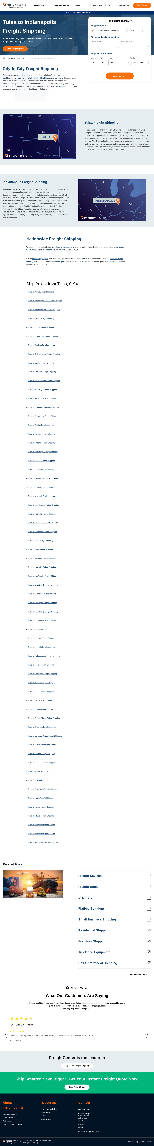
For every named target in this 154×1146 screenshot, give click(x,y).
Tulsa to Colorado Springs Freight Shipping (45, 736)
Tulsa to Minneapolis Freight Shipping (43, 523)
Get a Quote (142, 5)
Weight (132, 58)
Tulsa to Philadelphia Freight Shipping (43, 452)
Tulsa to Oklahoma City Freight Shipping (44, 478)
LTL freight (32, 78)
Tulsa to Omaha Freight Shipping (41, 469)
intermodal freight (20, 78)
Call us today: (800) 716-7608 (77, 12)
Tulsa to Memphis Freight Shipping (42, 558)
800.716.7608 (80, 261)
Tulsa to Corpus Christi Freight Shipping (44, 718)
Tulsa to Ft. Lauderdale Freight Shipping (44, 656)
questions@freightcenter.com (88, 1132)
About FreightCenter (10, 1114)
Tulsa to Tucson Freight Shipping (41, 318)
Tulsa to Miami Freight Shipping (40, 541)
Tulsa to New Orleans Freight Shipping (43, 505)
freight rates (17, 84)
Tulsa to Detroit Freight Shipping (41, 692)
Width (102, 58)
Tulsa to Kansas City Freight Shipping (43, 612)
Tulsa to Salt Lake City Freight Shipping (43, 407)
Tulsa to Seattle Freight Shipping (41, 363)
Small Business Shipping (97, 919)
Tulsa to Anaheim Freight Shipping (41, 834)
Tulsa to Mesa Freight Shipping (40, 549)
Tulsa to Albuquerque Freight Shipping (43, 842)
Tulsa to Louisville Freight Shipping (42, 567)
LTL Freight (86, 897)
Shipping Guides (46, 1119)
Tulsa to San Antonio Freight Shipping (43, 398)
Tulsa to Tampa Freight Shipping (41, 327)
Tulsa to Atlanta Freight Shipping (41, 816)
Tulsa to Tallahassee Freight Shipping (43, 336)
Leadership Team (9, 1117)
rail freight (59, 78)
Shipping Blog (45, 1112)
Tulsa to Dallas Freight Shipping (40, 709)
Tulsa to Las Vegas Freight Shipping (42, 603)
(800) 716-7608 (83, 1109)
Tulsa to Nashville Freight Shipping (42, 514)
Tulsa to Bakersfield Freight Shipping (42, 789)
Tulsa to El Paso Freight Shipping (41, 683)
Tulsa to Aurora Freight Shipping (41, 807)
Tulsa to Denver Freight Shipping (41, 700)
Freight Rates (88, 886)
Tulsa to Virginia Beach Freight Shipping (44, 310)
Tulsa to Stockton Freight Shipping (41, 345)
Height (111, 58)
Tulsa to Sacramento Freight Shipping (43, 416)
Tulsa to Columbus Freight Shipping (42, 727)
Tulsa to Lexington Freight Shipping (42, 594)
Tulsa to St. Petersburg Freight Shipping (44, 354)
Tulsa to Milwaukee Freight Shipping (42, 532)
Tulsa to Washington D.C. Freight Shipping (45, 301)
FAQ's (43, 1116)
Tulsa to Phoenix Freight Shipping (41, 443)
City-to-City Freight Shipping (77, 1066)
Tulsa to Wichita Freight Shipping (41, 292)
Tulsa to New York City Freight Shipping (44, 496)
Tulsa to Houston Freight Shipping (41, 638)
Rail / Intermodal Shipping (97, 963)
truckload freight (43, 78)
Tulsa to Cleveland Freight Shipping (42, 745)
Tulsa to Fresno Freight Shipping (41, 665)
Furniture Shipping (92, 941)
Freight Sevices (90, 876)
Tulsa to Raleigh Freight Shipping (41, 425)
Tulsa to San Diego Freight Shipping (42, 390)
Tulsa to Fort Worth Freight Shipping (42, 674)
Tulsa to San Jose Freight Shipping (42, 372)
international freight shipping (54, 250)
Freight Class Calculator (49, 1109)
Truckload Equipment (94, 952)
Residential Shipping (94, 930)
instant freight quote (40, 259)
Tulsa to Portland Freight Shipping (41, 434)
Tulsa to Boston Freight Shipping (41, 771)
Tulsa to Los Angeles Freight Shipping (43, 576)
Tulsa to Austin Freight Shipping (40, 798)
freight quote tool (62, 261)
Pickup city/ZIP (96, 41)
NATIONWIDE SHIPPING (16, 58)
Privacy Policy (133, 1142)
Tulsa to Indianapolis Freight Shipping (43, 629)
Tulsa (58, 247)
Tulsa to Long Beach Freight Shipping (43, 585)
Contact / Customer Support (12, 1124)
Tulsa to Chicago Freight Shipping (41, 754)
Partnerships (7, 1121)
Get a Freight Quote (15, 49)
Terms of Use (146, 1142)
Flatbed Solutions (91, 908)
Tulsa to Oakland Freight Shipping (41, 487)
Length (93, 58)
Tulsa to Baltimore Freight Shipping (42, 780)
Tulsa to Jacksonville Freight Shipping (43, 620)
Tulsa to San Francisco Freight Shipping (44, 381)
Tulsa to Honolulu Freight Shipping (41, 647)
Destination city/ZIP (127, 41)
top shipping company (64, 86)
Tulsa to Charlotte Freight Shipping (42, 763)
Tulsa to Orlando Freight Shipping (41, 461)
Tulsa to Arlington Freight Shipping (41, 825)
